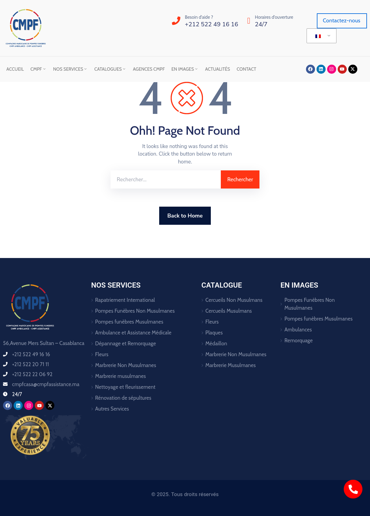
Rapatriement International (125, 300)
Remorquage (299, 340)
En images (185, 69)
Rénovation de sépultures (123, 398)
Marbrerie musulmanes (120, 376)
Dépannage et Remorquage (125, 343)
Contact (246, 69)
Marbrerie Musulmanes (230, 365)
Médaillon (216, 343)
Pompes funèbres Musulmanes (129, 322)
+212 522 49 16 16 (211, 24)
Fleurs (101, 354)
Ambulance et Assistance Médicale (133, 333)
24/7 (261, 24)
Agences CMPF (149, 69)
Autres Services (112, 409)
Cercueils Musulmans (228, 311)
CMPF (39, 69)
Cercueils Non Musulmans (233, 300)
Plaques (214, 333)
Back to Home (185, 215)
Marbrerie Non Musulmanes (125, 365)
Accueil (15, 69)
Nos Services (70, 69)
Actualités (217, 69)
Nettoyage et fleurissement (125, 387)
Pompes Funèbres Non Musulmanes (135, 311)
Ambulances (298, 330)
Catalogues (110, 69)
